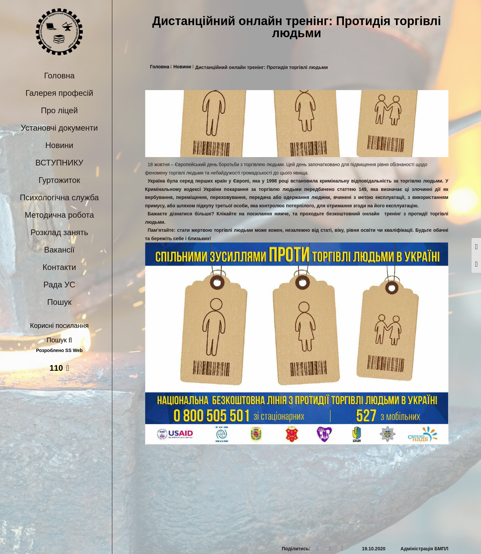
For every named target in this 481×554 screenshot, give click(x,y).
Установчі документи (59, 127)
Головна (59, 75)
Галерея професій (59, 92)
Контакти (59, 267)
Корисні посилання (59, 325)
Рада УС (59, 284)
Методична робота (59, 214)
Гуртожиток (59, 180)
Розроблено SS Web (59, 350)
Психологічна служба (59, 197)
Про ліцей (59, 110)
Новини (59, 145)
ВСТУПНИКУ (59, 162)
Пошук (59, 301)
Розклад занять (59, 232)
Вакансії (59, 249)
